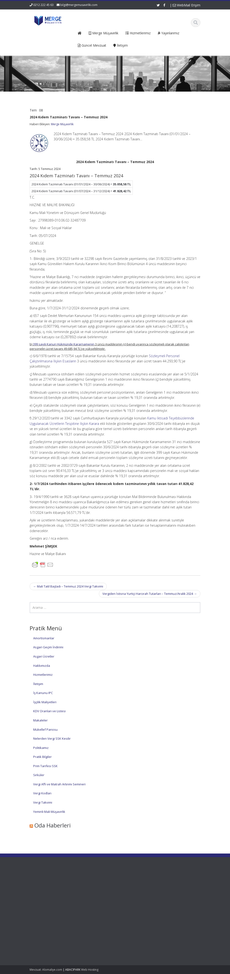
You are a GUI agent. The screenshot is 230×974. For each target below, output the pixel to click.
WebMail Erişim (186, 5)
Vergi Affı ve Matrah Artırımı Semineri (59, 784)
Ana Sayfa (96, 883)
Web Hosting (89, 970)
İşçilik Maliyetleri (44, 702)
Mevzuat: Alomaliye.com (46, 970)
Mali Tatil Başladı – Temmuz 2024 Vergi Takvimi (68, 586)
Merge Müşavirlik (62, 124)
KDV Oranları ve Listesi (49, 711)
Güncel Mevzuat (101, 896)
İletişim (38, 684)
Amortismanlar (43, 638)
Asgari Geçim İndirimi (48, 647)
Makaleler (40, 720)
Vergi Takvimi (42, 802)
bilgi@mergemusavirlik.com (78, 5)
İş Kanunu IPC (43, 693)
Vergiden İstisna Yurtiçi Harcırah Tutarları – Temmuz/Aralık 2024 (149, 594)
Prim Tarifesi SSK (45, 766)
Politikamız (41, 748)
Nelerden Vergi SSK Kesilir (52, 738)
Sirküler (38, 775)
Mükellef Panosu (45, 729)
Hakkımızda (41, 665)
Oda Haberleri (52, 825)
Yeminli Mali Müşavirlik (49, 811)
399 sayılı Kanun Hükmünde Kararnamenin (63, 344)
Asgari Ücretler (43, 656)
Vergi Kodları (42, 793)
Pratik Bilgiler (42, 757)
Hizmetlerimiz (43, 674)
